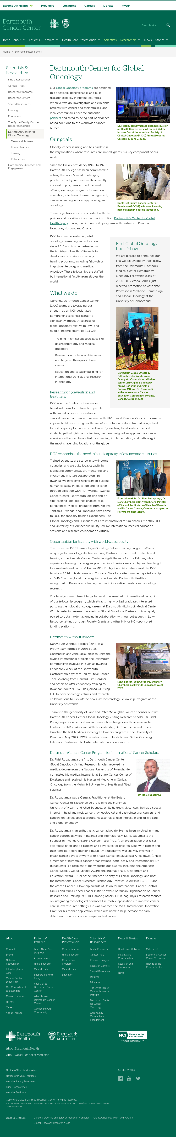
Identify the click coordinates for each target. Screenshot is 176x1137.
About (17, 40)
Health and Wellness (129, 949)
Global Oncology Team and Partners (113, 1118)
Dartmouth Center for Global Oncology (21, 134)
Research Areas (20, 147)
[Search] (168, 25)
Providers (47, 5)
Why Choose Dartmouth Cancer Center (44, 1000)
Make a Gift (152, 949)
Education (14, 116)
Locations (69, 5)
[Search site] (153, 25)
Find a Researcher (19, 79)
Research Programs (20, 92)
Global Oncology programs (74, 88)
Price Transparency (16, 1087)
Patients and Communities (125, 956)
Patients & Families (41, 40)
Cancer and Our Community (43, 1011)
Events (9, 955)
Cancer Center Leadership (14, 980)
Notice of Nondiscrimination (21, 1070)
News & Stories (154, 40)
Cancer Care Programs (69, 962)
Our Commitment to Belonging (16, 989)
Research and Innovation (125, 966)
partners (55, 118)
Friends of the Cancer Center (154, 966)
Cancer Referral (70, 949)
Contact (10, 949)
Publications (18, 159)
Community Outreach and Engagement (24, 167)
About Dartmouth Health (22, 1048)
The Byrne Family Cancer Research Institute (23, 124)
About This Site (14, 1013)
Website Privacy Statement (20, 1082)
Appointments (42, 958)
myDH (126, 5)
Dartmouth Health (15, 5)
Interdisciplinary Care (14, 971)
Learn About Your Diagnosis (43, 951)
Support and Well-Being (44, 976)
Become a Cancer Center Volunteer (156, 956)
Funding (13, 110)
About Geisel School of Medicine (27, 1054)
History (10, 1002)
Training (15, 153)
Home (6, 40)
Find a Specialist (42, 964)
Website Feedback (16, 1092)
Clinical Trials (16, 86)
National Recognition (12, 962)
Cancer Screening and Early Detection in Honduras (61, 1118)
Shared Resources (19, 104)
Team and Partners (22, 141)
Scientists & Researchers (120, 40)
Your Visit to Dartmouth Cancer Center (44, 987)
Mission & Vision (15, 996)
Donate (108, 5)
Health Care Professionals (79, 40)
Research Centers (19, 98)
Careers (89, 5)
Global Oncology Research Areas (52, 1123)
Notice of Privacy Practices (21, 1076)
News (121, 973)
